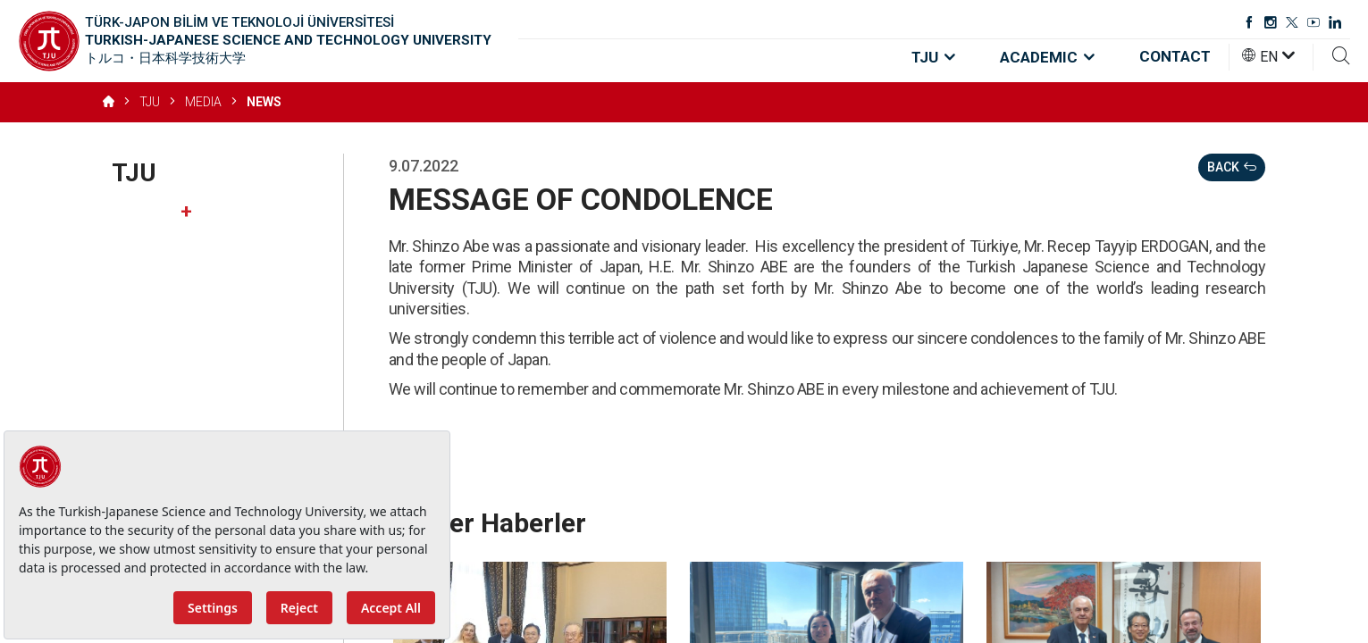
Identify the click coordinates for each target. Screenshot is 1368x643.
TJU (933, 57)
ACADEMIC (1047, 57)
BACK (1231, 167)
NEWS (264, 102)
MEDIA (203, 102)
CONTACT (1175, 56)
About (209, 211)
